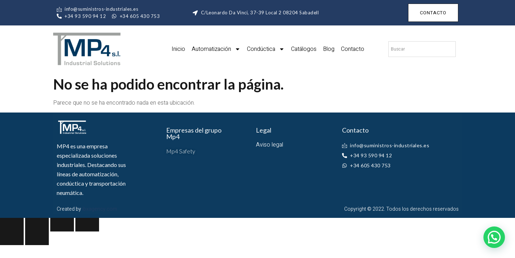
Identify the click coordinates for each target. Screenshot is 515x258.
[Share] (37, 224)
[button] (494, 237)
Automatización (216, 49)
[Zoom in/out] (87, 224)
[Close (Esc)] (12, 224)
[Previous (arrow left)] (12, 238)
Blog (328, 49)
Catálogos (304, 49)
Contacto (352, 49)
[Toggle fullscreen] (62, 224)
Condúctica (266, 49)
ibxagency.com (99, 209)
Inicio (178, 49)
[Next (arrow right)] (37, 238)
